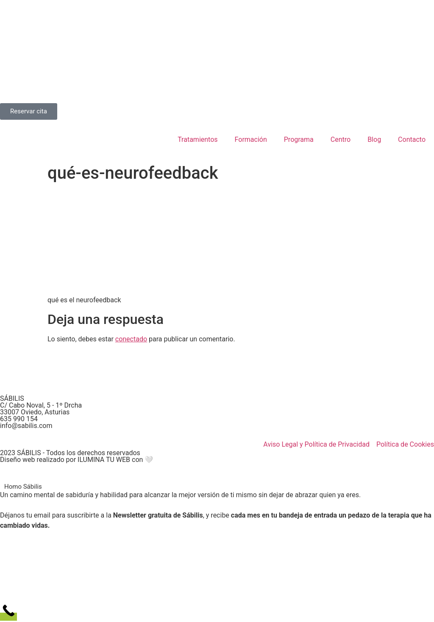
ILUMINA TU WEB (104, 460)
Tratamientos (197, 139)
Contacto (412, 139)
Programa (299, 139)
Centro (341, 139)
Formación (251, 139)
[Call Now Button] (8, 617)
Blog (374, 139)
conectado (131, 339)
